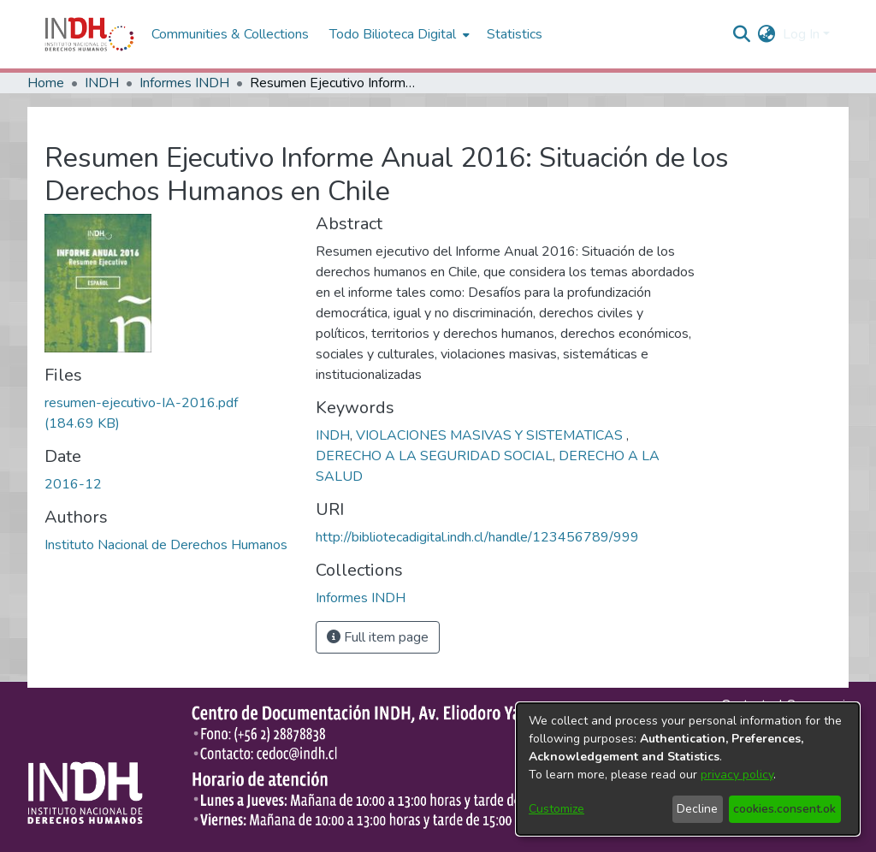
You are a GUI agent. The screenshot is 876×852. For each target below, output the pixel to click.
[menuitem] (767, 34)
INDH (102, 83)
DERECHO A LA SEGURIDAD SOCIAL (434, 456)
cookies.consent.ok (784, 809)
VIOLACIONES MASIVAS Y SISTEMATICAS (491, 435)
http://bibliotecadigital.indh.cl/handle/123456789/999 (477, 537)
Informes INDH (184, 83)
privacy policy (737, 774)
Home (45, 83)
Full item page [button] (378, 637)
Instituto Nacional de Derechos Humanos (165, 544)
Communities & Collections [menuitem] (230, 34)
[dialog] (688, 769)
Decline (697, 809)
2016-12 (73, 484)
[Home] (89, 34)
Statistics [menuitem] (514, 34)
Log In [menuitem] (801, 34)
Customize (556, 809)
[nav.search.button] (742, 34)
